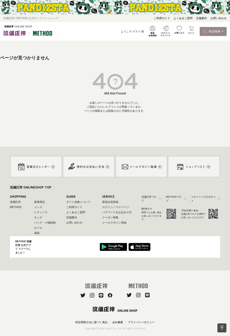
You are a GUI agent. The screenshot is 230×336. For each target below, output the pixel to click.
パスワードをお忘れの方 (117, 212)
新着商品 (39, 202)
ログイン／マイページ (115, 207)
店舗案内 (201, 18)
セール (38, 227)
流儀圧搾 (15, 202)
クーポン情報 (110, 217)
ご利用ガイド (162, 18)
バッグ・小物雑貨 (45, 222)
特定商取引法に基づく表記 (91, 322)
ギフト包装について (78, 202)
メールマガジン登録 (114, 222)
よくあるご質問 (183, 18)
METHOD (16, 207)
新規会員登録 (110, 202)
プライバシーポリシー (141, 322)
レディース (41, 212)
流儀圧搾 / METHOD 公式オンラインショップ (30, 18)
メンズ (38, 207)
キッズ (38, 217)
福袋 (37, 233)
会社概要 (117, 322)
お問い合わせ (218, 18)
